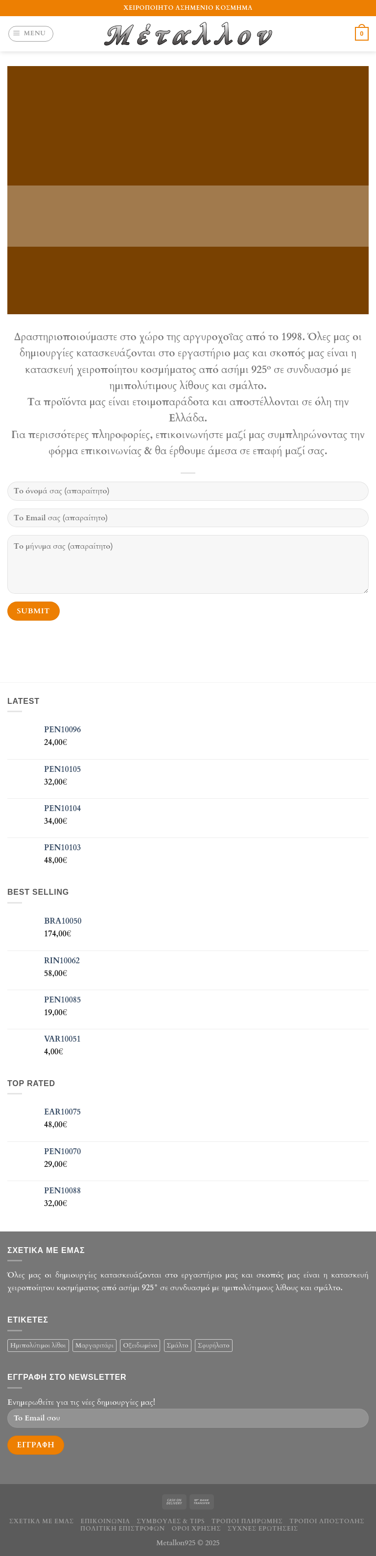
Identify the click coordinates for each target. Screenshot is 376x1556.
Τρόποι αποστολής (326, 1521)
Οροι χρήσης (196, 1529)
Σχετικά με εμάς (41, 1521)
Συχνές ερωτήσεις (263, 1529)
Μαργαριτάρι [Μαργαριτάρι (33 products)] (94, 1345)
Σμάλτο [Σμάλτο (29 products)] (177, 1345)
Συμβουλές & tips (171, 1521)
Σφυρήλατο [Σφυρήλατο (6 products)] (214, 1345)
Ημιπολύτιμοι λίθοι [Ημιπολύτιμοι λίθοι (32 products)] (38, 1345)
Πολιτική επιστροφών (122, 1529)
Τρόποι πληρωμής (247, 1521)
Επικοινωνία (105, 1521)
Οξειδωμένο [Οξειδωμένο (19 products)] (140, 1345)
